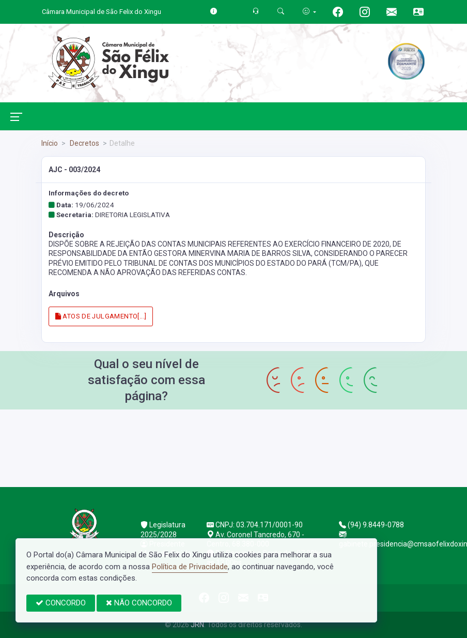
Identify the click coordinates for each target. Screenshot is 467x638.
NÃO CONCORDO (139, 602)
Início (49, 143)
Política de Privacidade (190, 566)
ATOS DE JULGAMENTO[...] (101, 316)
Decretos (83, 143)
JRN (197, 624)
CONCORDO (61, 602)
